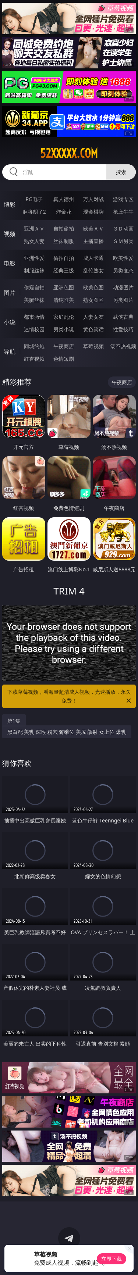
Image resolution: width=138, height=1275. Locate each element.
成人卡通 (93, 257)
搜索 (121, 171)
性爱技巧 (123, 329)
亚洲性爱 (34, 257)
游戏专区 (123, 199)
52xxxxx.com (69, 153)
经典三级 (63, 270)
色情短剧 (63, 358)
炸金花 (63, 211)
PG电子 (34, 199)
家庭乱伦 (63, 316)
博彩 (9, 204)
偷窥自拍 (34, 287)
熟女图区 (93, 299)
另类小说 (63, 329)
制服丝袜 (34, 270)
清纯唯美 (63, 299)
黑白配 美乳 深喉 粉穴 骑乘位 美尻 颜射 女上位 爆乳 (66, 731)
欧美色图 (93, 287)
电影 (9, 263)
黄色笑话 (93, 329)
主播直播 (93, 241)
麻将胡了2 (34, 211)
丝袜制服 (63, 241)
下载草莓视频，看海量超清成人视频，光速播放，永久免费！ (69, 696)
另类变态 (123, 270)
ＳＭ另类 (123, 241)
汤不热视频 (123, 346)
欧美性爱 (123, 257)
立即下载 (111, 1258)
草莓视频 (93, 346)
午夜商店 (63, 346)
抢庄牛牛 (123, 211)
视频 (9, 234)
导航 (9, 351)
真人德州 (63, 199)
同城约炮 (34, 346)
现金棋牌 (93, 211)
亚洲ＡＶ (34, 228)
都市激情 (34, 316)
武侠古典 (123, 316)
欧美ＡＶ (93, 228)
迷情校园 (34, 329)
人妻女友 (93, 316)
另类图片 (123, 299)
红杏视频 (34, 358)
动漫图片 (123, 287)
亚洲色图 (63, 287)
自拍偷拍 (63, 228)
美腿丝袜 (34, 299)
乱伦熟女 (93, 270)
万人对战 (93, 199)
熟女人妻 (34, 241)
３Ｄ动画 (123, 228)
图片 (9, 293)
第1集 (14, 720)
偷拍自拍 (63, 257)
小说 (9, 322)
